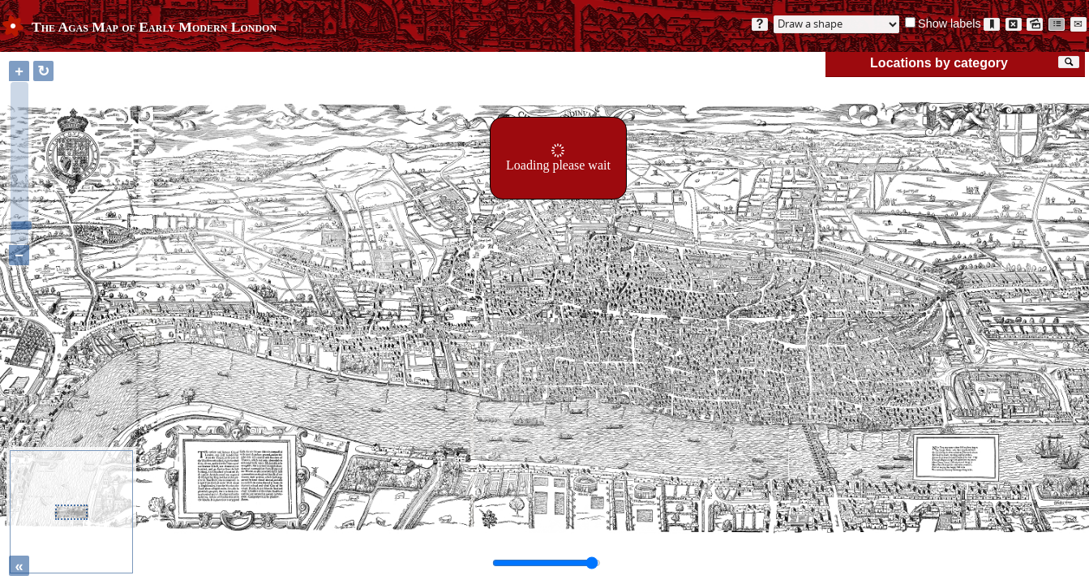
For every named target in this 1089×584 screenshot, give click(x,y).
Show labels (949, 23)
